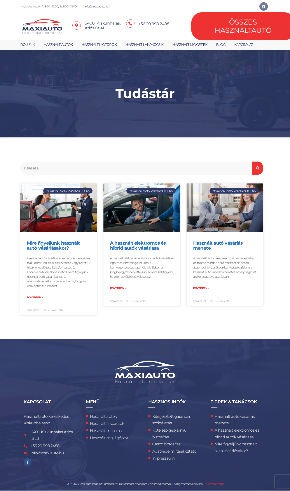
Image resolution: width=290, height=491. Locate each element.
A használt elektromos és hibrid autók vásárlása (138, 245)
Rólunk (27, 45)
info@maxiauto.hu (96, 6)
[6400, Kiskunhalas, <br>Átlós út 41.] (76, 25)
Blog (220, 45)
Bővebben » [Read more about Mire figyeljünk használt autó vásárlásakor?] (35, 297)
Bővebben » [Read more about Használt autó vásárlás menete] (201, 288)
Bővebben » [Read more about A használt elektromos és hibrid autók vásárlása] (118, 288)
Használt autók (58, 45)
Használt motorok (99, 45)
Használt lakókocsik (144, 45)
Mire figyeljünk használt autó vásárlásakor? (53, 245)
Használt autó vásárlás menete (218, 245)
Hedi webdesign (213, 484)
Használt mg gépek (190, 45)
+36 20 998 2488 (153, 23)
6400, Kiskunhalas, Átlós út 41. (103, 25)
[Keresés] (257, 168)
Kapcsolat (243, 45)
